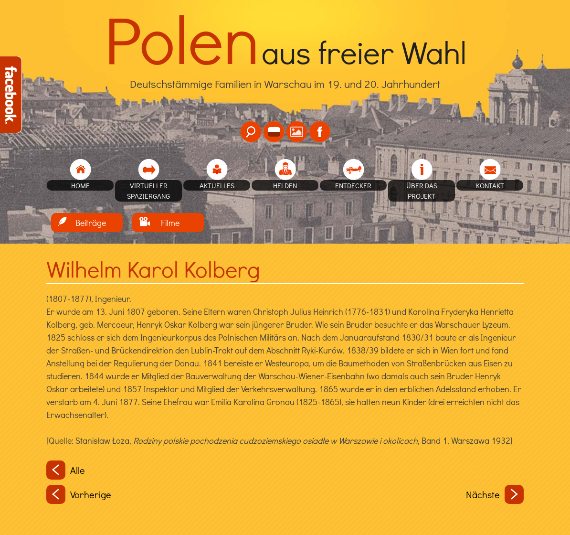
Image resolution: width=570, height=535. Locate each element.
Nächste (495, 494)
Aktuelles (217, 185)
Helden (285, 185)
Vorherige (78, 494)
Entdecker (353, 185)
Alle (65, 470)
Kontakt (490, 185)
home (80, 185)
